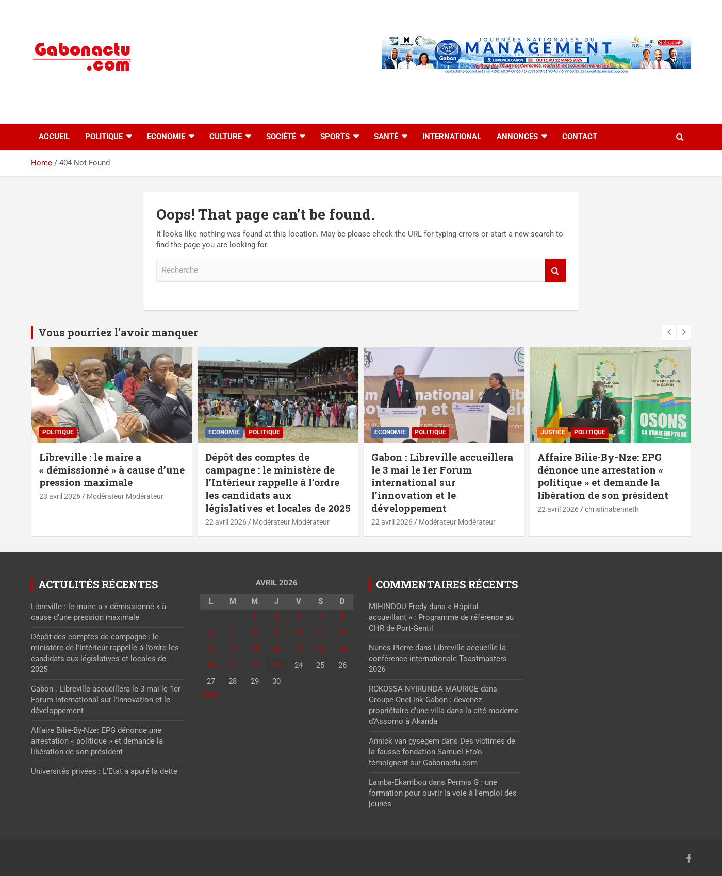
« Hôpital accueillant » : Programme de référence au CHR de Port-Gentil (441, 617)
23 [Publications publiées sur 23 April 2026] (276, 665)
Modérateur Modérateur (125, 496)
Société (281, 136)
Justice (552, 432)
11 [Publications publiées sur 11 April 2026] (320, 633)
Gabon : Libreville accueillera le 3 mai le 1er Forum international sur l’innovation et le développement (442, 482)
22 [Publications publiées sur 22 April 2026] (255, 665)
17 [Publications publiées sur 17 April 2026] (298, 649)
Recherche (555, 270)
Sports (335, 136)
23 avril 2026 (59, 496)
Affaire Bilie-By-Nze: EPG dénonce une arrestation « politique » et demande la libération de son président (602, 475)
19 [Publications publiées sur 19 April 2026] (342, 649)
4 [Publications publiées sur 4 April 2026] (320, 617)
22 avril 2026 (226, 522)
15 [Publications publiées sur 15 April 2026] (255, 649)
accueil (54, 136)
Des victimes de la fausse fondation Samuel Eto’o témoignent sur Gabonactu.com (442, 751)
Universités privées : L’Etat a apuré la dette (104, 771)
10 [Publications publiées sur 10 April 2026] (298, 633)
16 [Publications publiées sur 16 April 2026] (276, 649)
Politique (104, 136)
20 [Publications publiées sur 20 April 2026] (211, 665)
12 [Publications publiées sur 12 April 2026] (342, 633)
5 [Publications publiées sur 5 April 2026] (342, 617)
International (451, 136)
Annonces (517, 136)
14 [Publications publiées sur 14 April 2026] (232, 649)
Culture (225, 136)
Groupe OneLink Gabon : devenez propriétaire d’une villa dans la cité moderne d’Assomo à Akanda (444, 710)
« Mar (209, 694)
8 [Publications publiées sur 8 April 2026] (255, 633)
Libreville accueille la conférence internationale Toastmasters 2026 (438, 658)
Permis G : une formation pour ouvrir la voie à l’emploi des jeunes (443, 793)
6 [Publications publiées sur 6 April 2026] (211, 633)
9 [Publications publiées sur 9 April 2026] (276, 633)
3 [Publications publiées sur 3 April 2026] (299, 617)
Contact (579, 136)
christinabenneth (612, 509)
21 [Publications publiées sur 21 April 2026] (232, 665)
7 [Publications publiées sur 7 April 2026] (233, 633)
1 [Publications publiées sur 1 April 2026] (255, 617)
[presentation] (669, 332)
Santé (386, 136)
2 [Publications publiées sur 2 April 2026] (276, 617)
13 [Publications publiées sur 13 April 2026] (211, 649)
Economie (166, 136)
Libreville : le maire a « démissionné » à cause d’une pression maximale (112, 469)
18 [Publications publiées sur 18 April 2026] (320, 649)
